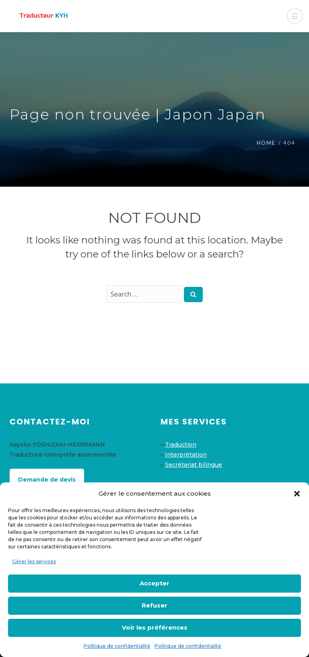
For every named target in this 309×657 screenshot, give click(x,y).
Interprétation (186, 454)
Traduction (180, 444)
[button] (297, 494)
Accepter (154, 583)
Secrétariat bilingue (193, 464)
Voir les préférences (154, 627)
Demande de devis (47, 479)
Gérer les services (34, 561)
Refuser (154, 605)
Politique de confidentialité (117, 646)
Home (266, 143)
